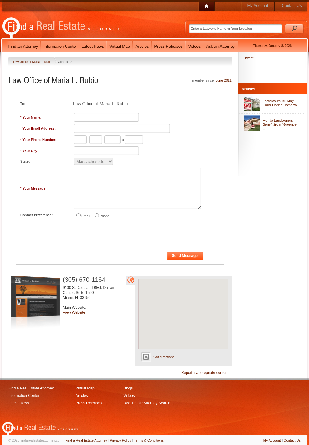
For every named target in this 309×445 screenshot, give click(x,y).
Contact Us (292, 5)
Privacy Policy (120, 440)
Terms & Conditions (149, 440)
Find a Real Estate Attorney (31, 388)
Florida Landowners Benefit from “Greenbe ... (280, 124)
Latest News (18, 403)
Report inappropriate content (204, 373)
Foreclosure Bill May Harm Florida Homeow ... (280, 105)
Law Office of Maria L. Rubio (33, 62)
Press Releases (89, 403)
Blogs (128, 388)
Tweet (248, 58)
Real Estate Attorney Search (146, 403)
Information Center (23, 395)
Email (85, 216)
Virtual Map (85, 388)
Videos (129, 395)
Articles (82, 395)
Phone (105, 216)
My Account (257, 5)
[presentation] (120, 236)
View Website (74, 312)
